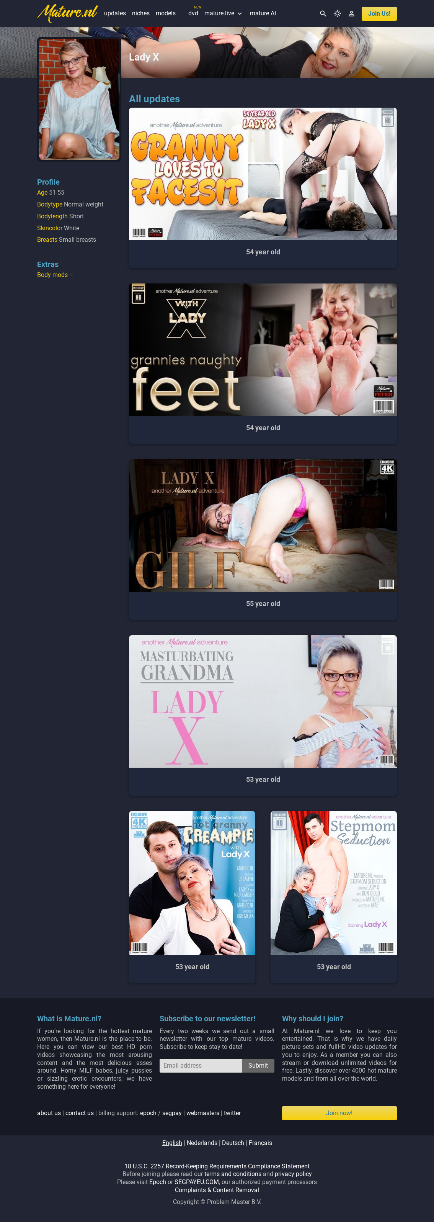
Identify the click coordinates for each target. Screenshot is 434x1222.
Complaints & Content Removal (217, 1190)
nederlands (202, 1143)
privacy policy (293, 1174)
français (260, 1143)
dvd (193, 13)
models (166, 13)
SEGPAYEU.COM (197, 1182)
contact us (79, 1113)
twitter (232, 1113)
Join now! (339, 1113)
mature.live (224, 13)
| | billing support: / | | (139, 1113)
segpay (172, 1113)
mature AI (263, 13)
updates (115, 13)
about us (49, 1113)
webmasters (202, 1113)
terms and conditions (232, 1174)
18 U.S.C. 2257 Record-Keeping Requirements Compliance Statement (217, 1166)
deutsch (233, 1143)
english (172, 1143)
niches (141, 13)
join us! (379, 13)
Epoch (157, 1182)
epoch (148, 1113)
